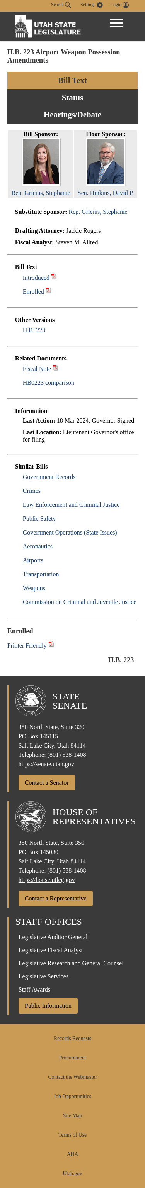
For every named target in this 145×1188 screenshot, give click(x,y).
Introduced (36, 277)
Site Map (72, 1116)
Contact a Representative (56, 898)
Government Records (49, 477)
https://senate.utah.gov (46, 764)
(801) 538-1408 (67, 754)
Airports (33, 560)
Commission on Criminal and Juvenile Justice (79, 602)
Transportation (41, 574)
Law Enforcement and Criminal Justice (71, 504)
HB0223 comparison (48, 382)
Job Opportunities (72, 1096)
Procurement (72, 1058)
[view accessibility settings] (91, 5)
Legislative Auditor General (53, 937)
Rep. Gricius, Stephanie (97, 211)
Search (61, 5)
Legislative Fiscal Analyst (51, 950)
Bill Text (72, 80)
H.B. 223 (34, 330)
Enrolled (33, 291)
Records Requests (72, 1038)
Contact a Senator (47, 782)
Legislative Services (43, 976)
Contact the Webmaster (72, 1077)
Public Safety (39, 518)
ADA (72, 1154)
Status (72, 97)
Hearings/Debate (72, 114)
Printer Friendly (30, 645)
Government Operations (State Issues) (70, 532)
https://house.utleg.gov (47, 880)
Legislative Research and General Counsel (71, 963)
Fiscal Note (37, 369)
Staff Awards (34, 989)
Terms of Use (72, 1135)
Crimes (32, 490)
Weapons (34, 588)
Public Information (48, 1005)
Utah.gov (72, 1173)
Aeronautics (38, 546)
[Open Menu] (116, 23)
